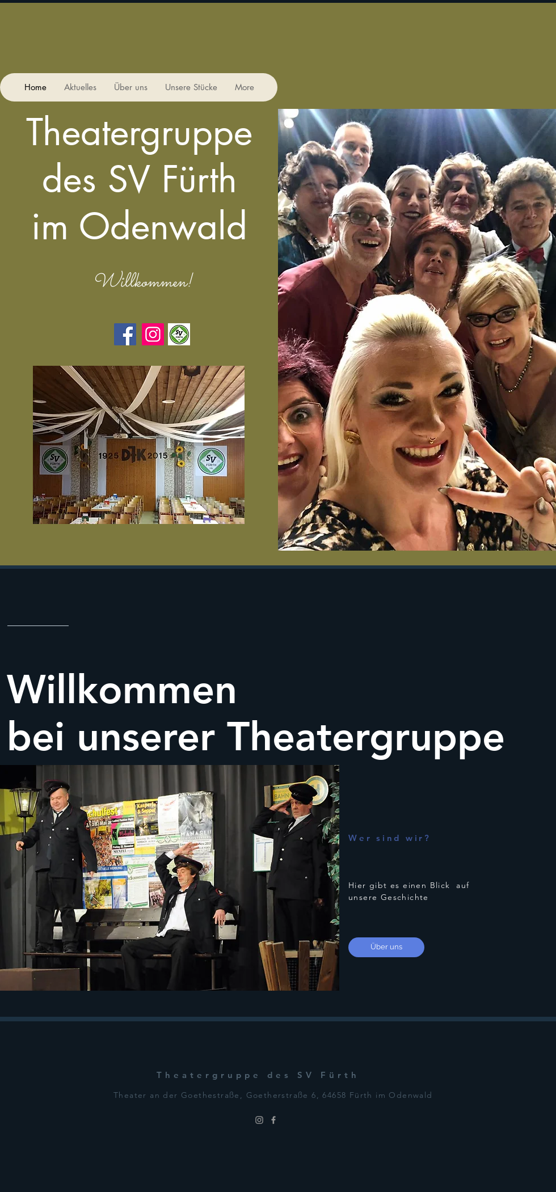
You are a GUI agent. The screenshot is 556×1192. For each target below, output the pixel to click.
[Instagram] (153, 334)
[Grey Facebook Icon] (273, 1120)
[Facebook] (125, 334)
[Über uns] (386, 947)
